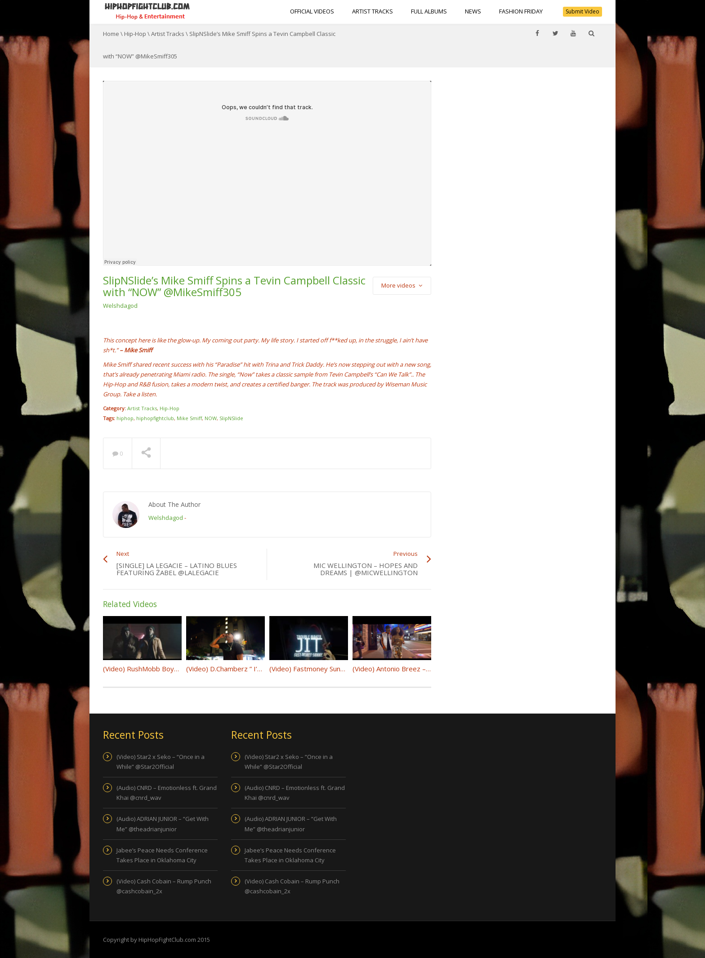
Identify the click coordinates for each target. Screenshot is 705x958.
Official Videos (312, 11)
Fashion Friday (521, 11)
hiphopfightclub (155, 418)
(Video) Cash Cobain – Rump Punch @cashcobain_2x (163, 886)
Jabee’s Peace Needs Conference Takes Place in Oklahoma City (162, 855)
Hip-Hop (135, 34)
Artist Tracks (372, 11)
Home (111, 34)
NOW (211, 418)
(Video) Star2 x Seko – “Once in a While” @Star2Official (160, 762)
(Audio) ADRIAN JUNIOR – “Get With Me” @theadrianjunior (162, 824)
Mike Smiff (189, 418)
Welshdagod (120, 306)
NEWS (473, 11)
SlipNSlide (231, 418)
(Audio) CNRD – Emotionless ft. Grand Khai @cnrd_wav (166, 793)
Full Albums (429, 11)
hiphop (125, 418)
